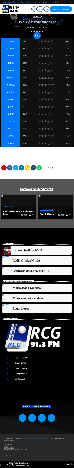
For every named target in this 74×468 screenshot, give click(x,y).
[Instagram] (53, 2)
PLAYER (60, 9)
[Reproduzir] (46, 9)
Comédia (37, 16)
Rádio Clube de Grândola (35, 438)
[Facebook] (55, 2)
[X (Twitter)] (4, 455)
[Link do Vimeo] (10, 9)
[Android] (57, 2)
